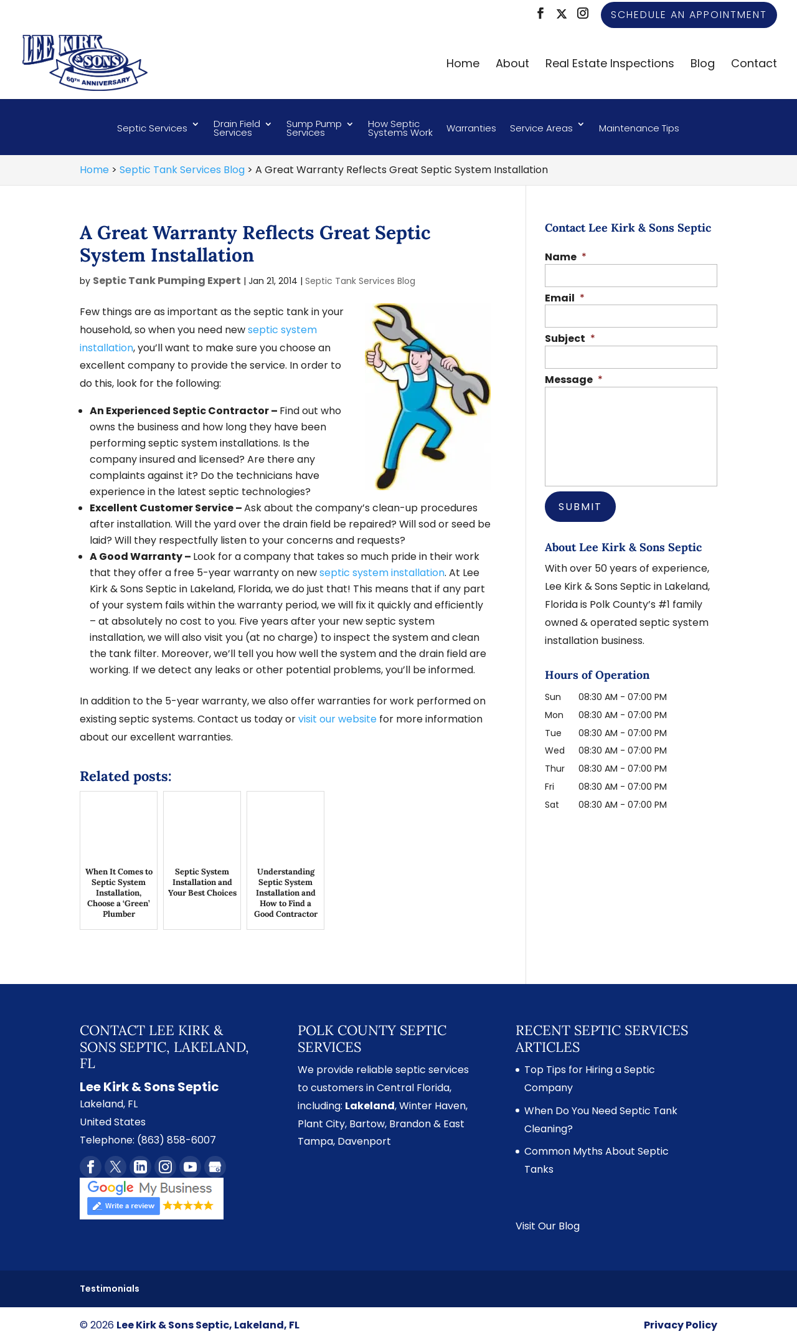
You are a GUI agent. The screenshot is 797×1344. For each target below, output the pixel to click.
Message (574, 380)
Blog (703, 65)
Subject (570, 339)
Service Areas (541, 128)
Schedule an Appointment (689, 14)
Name (566, 257)
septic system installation (382, 573)
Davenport (364, 1141)
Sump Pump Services (314, 129)
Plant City (321, 1124)
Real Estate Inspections (609, 65)
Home (462, 65)
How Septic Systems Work (400, 129)
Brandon (410, 1124)
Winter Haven (432, 1106)
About (512, 65)
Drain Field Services (237, 129)
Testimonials (109, 1288)
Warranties (471, 128)
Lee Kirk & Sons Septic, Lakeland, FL (207, 1325)
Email (565, 298)
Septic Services (152, 128)
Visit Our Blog (548, 1226)
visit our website (337, 719)
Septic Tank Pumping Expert (167, 280)
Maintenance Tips (639, 128)
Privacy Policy (680, 1325)
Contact (754, 65)
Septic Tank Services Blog (360, 281)
